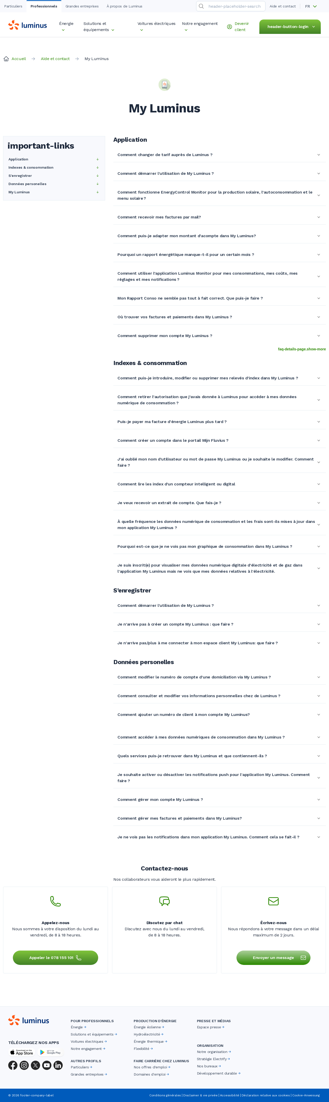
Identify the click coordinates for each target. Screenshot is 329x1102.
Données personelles (54, 184)
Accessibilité (229, 1095)
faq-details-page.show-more (302, 349)
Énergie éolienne (149, 1027)
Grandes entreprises (89, 1074)
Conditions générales (165, 1095)
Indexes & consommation (54, 167)
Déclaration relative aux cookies (266, 1095)
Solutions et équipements (94, 1034)
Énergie (79, 1027)
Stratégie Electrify (214, 1059)
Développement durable (219, 1073)
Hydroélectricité (149, 1034)
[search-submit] (201, 6)
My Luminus (54, 192)
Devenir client (237, 26)
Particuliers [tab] (13, 6)
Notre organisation (214, 1052)
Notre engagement (88, 1049)
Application (54, 159)
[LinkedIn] (58, 1065)
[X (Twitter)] (35, 1065)
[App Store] (21, 1052)
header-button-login (292, 27)
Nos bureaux (209, 1066)
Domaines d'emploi (152, 1074)
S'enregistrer (54, 176)
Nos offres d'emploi (152, 1067)
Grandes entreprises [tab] (82, 6)
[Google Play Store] (50, 1052)
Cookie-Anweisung (306, 1095)
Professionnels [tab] (44, 6)
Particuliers (82, 1067)
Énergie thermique (151, 1041)
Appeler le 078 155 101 (55, 958)
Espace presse (211, 1027)
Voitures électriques (89, 1041)
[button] (312, 6)
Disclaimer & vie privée (200, 1095)
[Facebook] (12, 1065)
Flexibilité (143, 1049)
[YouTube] (46, 1065)
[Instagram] (24, 1065)
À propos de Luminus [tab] (124, 6)
